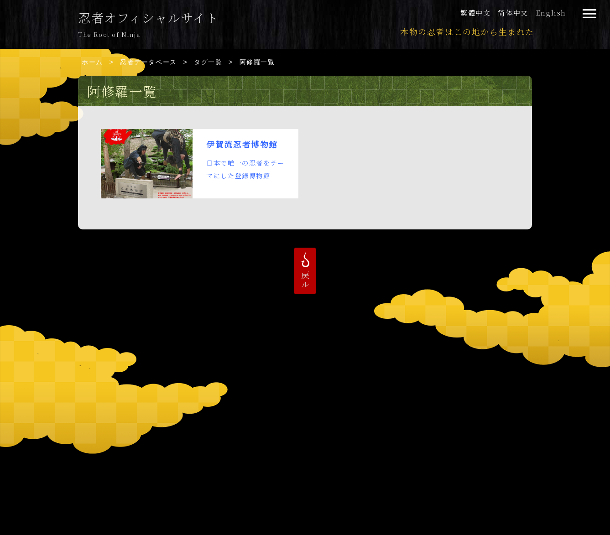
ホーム (92, 62)
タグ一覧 (208, 62)
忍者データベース (148, 62)
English (551, 12)
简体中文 (513, 12)
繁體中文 (475, 12)
